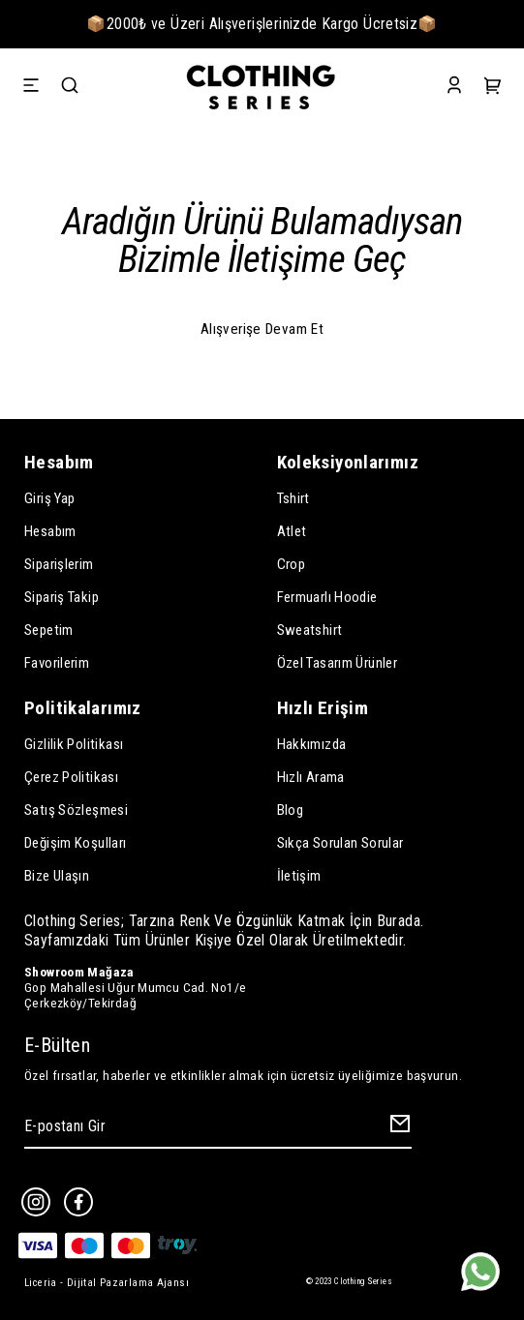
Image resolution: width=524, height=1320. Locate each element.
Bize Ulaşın (56, 876)
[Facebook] (78, 1201)
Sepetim (49, 630)
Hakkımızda (312, 744)
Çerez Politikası (71, 777)
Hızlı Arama (311, 777)
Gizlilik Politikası (73, 744)
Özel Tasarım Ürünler (337, 663)
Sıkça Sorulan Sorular (340, 843)
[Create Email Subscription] (397, 1127)
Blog (290, 810)
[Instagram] (35, 1201)
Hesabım (50, 531)
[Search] (69, 87)
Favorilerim (56, 663)
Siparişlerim (59, 564)
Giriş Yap (49, 498)
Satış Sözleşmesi (76, 810)
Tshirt (293, 498)
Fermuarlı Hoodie (327, 597)
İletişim (299, 876)
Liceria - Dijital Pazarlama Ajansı (106, 1282)
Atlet (292, 531)
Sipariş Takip (61, 597)
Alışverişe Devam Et (262, 329)
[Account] (454, 87)
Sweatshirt (310, 630)
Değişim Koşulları (75, 843)
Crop (291, 564)
